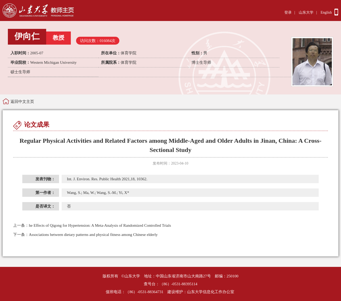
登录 (288, 12)
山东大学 (306, 12)
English (326, 12)
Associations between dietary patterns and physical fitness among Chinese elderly (85, 235)
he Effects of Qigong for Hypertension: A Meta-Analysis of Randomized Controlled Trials (92, 225)
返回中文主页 (22, 101)
